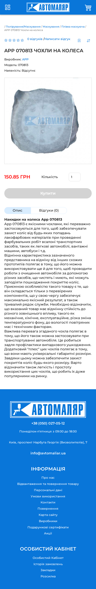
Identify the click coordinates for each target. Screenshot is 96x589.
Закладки (48, 570)
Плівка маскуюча (73, 26)
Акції (48, 533)
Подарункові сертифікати (48, 527)
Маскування (51, 26)
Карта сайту (48, 515)
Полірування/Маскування (23, 26)
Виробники (48, 521)
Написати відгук (57, 39)
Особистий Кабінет (48, 558)
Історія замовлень (48, 564)
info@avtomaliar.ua (48, 453)
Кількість (49, 177)
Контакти (48, 502)
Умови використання (48, 496)
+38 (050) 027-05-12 (48, 423)
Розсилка (48, 576)
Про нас (48, 478)
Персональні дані (48, 490)
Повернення (48, 509)
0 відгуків (35, 39)
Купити (48, 193)
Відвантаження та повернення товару (48, 484)
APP (25, 59)
